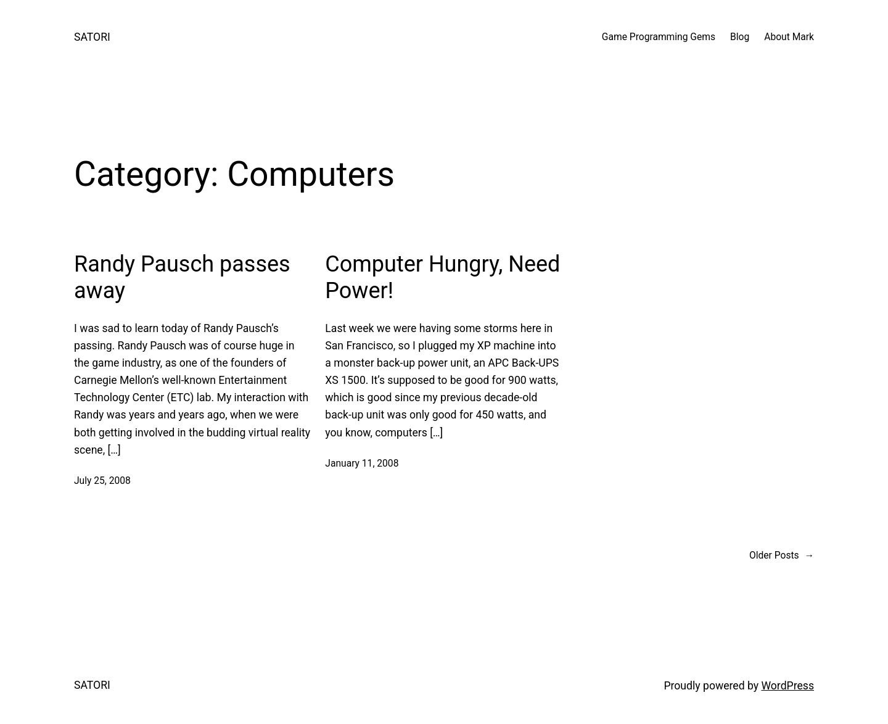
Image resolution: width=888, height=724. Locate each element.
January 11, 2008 (361, 463)
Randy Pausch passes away (182, 277)
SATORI (92, 37)
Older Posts (781, 556)
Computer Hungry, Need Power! (442, 277)
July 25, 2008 (102, 480)
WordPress (787, 686)
